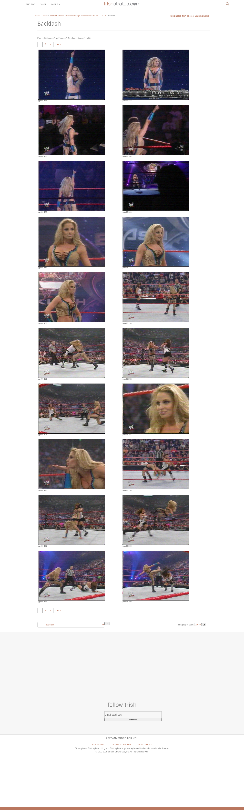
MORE (56, 4)
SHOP (43, 4)
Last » (58, 44)
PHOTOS (30, 4)
